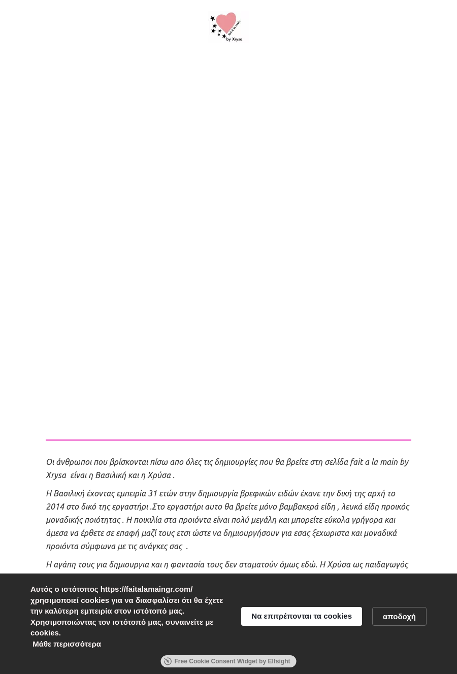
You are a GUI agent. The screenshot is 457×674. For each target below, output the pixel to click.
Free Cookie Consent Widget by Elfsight (227, 661)
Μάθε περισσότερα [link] (66, 643)
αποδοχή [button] (399, 616)
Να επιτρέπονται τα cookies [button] (301, 616)
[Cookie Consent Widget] (228, 624)
